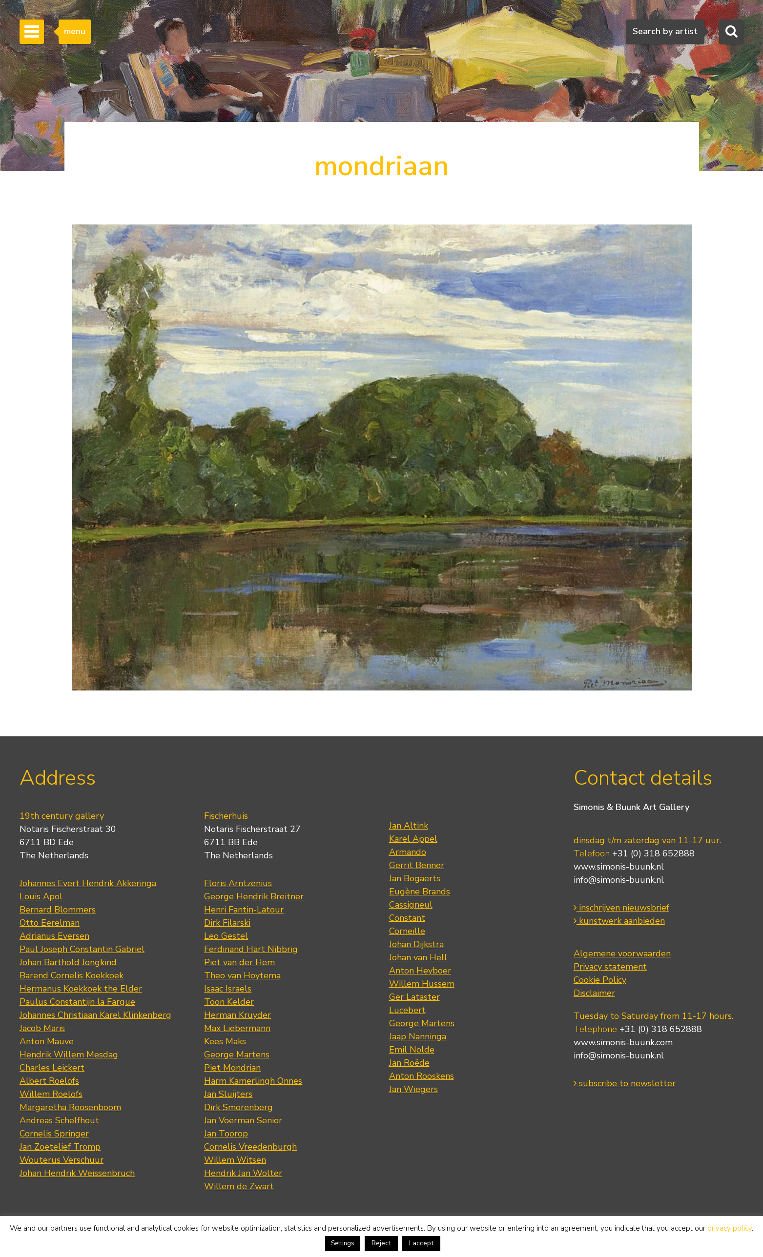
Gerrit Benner (416, 865)
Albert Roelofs (49, 1081)
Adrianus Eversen (54, 936)
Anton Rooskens (421, 1076)
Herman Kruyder (237, 1015)
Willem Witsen (235, 1160)
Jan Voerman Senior (243, 1120)
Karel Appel (413, 839)
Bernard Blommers (58, 909)
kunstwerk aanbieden (619, 921)
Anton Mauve (47, 1041)
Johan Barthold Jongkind (68, 962)
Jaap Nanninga (417, 1036)
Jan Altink (408, 825)
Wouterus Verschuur (61, 1160)
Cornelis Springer (54, 1133)
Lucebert (407, 1010)
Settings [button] (342, 1243)
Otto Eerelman (50, 923)
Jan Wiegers (413, 1089)
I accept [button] (421, 1243)
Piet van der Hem (239, 962)
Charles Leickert (52, 1068)
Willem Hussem (421, 984)
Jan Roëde (409, 1063)
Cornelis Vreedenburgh (250, 1147)
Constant (407, 918)
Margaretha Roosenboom (70, 1107)
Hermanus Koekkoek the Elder (81, 988)
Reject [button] (381, 1243)
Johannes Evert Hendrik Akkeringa (88, 883)
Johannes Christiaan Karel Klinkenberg (95, 1015)
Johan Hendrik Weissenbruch (77, 1173)
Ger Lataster (414, 997)
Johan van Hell (418, 957)
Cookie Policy (600, 980)
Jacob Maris (42, 1028)
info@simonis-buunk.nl (619, 880)
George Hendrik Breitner (254, 896)
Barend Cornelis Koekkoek (72, 975)
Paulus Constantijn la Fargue (77, 1002)
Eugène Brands (419, 891)
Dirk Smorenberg (238, 1107)
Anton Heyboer (420, 970)
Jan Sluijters (228, 1094)
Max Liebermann (237, 1028)
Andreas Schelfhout (59, 1120)
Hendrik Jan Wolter (243, 1173)
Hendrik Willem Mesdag (69, 1054)
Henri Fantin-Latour (244, 909)
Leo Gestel (226, 936)
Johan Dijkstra (416, 944)
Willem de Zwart (239, 1186)
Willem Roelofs (51, 1094)
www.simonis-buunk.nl (619, 866)
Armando (407, 852)
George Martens (236, 1054)
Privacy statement (610, 967)
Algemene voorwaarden (622, 953)
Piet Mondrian (232, 1068)
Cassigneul (411, 905)
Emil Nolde (411, 1049)
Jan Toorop (226, 1133)
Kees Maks (225, 1041)
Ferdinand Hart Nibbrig (251, 949)
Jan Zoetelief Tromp (60, 1147)
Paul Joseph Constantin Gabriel (82, 949)
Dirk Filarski (227, 923)
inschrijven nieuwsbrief (621, 907)
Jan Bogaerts (414, 878)
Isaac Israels (227, 988)
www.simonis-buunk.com (623, 1042)
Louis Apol (41, 896)
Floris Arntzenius (238, 883)
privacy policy (729, 1228)
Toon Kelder (229, 1002)
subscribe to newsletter (625, 1083)
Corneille (407, 931)
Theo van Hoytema (242, 975)
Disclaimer (594, 993)
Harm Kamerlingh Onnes (253, 1081)
